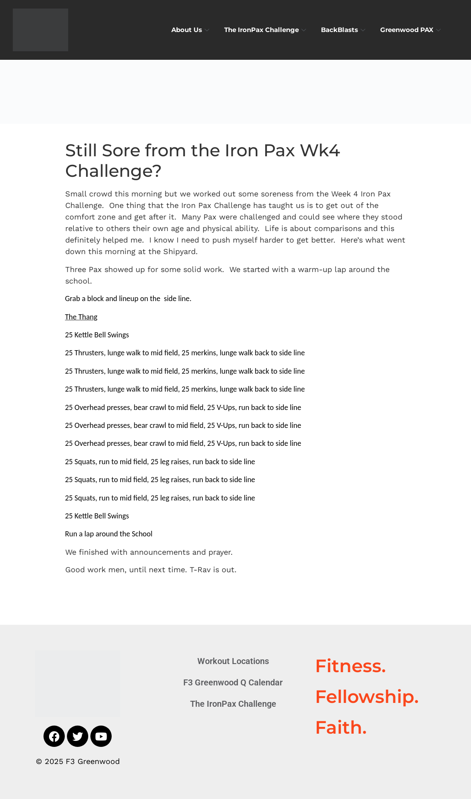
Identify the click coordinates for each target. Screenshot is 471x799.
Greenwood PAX (411, 30)
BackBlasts (344, 30)
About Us (191, 30)
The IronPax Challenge (266, 30)
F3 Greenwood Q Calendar (233, 682)
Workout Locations (233, 661)
